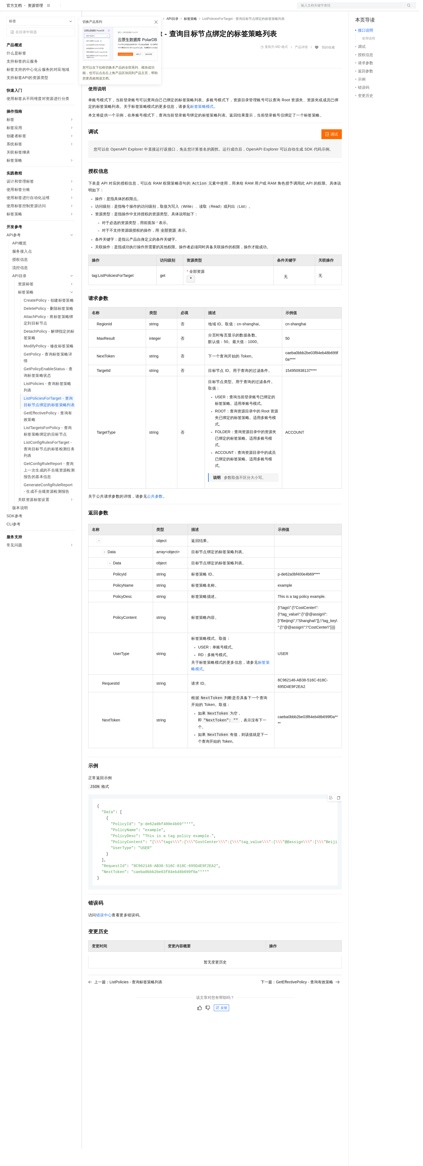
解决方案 (87, 9)
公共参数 (155, 514)
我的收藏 (328, 65)
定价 (117, 9)
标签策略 (190, 36)
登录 (407, 9)
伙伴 (147, 9)
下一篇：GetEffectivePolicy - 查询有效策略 (300, 1003)
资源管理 (35, 23)
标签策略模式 (202, 124)
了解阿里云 (179, 9)
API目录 (172, 36)
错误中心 (104, 936)
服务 (161, 9)
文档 (349, 9)
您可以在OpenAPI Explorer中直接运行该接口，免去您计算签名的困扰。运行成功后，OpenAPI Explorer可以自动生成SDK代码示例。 (213, 166)
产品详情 (301, 64)
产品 (71, 9)
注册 (387, 9)
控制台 (374, 9)
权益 (104, 9)
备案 (361, 9)
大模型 (56, 9)
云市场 (132, 9)
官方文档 (14, 23)
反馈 (221, 1029)
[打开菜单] (8, 8)
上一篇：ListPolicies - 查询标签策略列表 (125, 1003)
